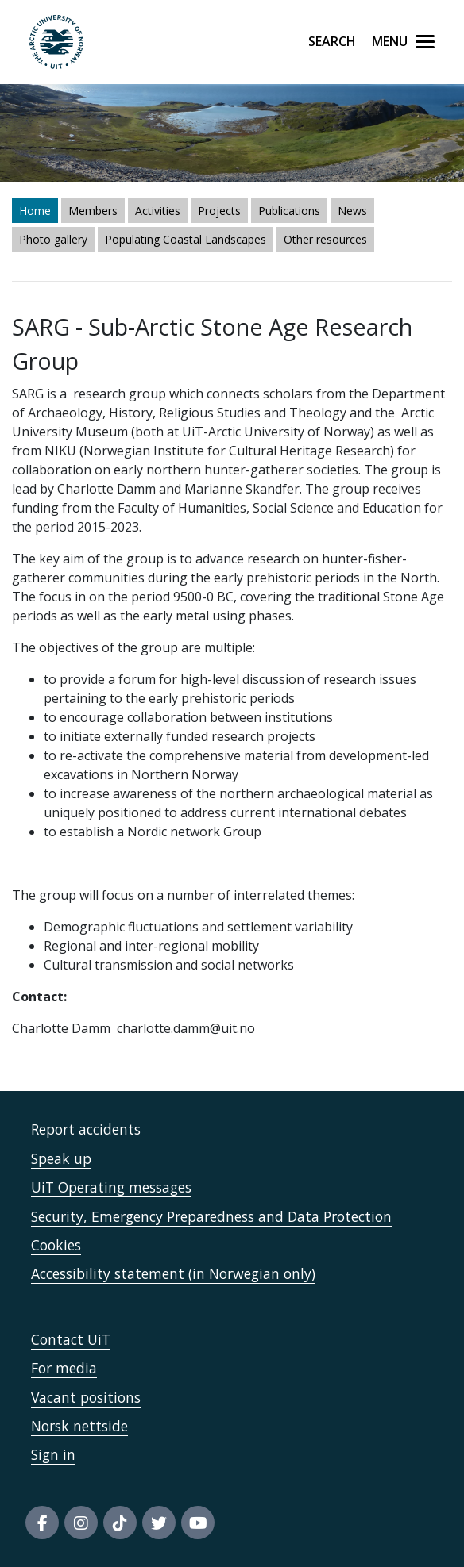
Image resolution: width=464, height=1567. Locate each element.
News (352, 210)
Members (93, 210)
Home (35, 210)
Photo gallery (53, 239)
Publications (289, 210)
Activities (157, 210)
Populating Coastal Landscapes (185, 239)
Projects (219, 210)
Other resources (325, 239)
